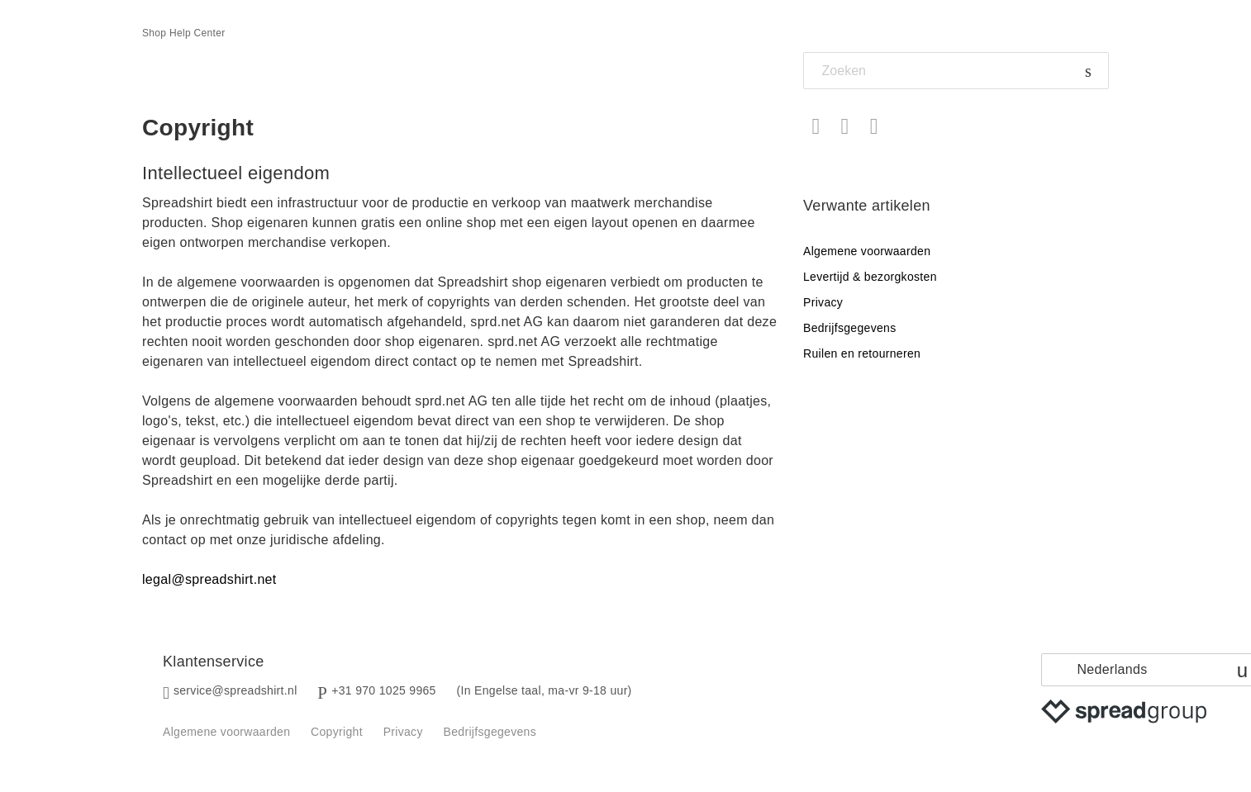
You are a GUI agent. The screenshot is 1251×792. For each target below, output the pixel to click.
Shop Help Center (184, 33)
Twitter (845, 127)
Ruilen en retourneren (861, 353)
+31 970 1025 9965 (383, 690)
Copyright (337, 731)
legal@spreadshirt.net (209, 579)
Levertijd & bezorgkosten (870, 276)
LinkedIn (874, 127)
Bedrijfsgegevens (850, 327)
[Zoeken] (956, 70)
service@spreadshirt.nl (235, 690)
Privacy (823, 302)
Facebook (816, 127)
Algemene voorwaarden (866, 251)
